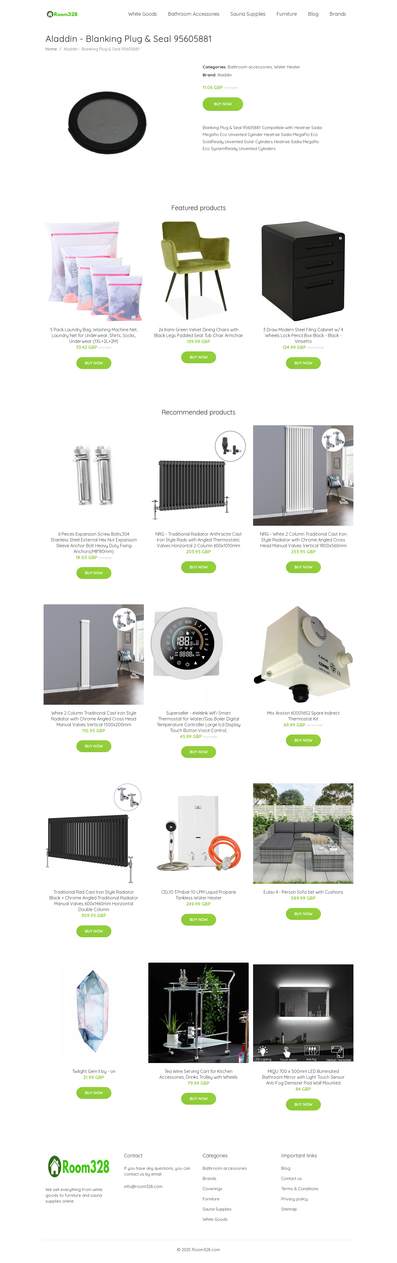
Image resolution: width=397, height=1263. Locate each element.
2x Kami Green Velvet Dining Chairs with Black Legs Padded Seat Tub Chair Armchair (198, 336)
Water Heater (287, 70)
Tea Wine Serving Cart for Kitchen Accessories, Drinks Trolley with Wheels (198, 1078)
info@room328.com (143, 1190)
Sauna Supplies (247, 16)
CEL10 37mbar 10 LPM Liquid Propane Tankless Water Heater (198, 898)
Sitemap (289, 1213)
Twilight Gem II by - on (94, 1075)
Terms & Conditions (299, 1192)
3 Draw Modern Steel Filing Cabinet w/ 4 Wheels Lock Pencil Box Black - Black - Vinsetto (303, 339)
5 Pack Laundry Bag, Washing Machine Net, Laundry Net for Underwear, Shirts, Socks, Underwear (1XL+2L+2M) (94, 339)
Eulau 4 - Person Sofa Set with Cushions (303, 896)
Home (51, 52)
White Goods (142, 16)
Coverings (212, 1192)
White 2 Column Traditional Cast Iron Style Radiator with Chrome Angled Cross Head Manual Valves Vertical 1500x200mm (93, 722)
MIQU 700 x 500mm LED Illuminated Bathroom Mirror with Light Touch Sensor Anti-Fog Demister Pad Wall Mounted (303, 1081)
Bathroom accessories (250, 70)
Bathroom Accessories (193, 16)
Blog (313, 16)
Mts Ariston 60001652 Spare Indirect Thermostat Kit (303, 719)
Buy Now (223, 107)
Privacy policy (294, 1202)
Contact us (291, 1182)
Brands (337, 16)
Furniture (287, 16)
